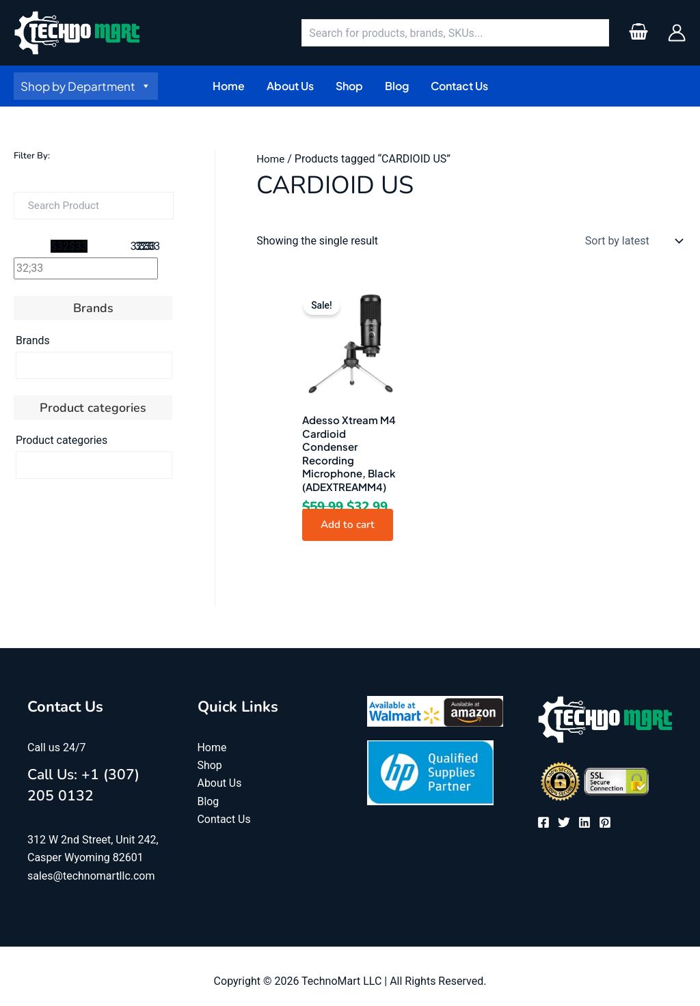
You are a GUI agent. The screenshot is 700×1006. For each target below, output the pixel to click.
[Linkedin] (584, 824)
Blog (208, 802)
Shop (210, 767)
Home (271, 158)
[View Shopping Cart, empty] (638, 32)
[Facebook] (543, 824)
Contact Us (225, 821)
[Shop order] (631, 241)
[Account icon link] (676, 32)
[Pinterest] (605, 824)
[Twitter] (564, 824)
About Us (220, 785)
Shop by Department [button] (86, 86)
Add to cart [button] (350, 525)
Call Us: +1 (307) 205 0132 (89, 786)
